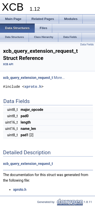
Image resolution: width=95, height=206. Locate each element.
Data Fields (87, 44)
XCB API (8, 64)
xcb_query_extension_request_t (28, 78)
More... (59, 78)
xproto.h (32, 86)
